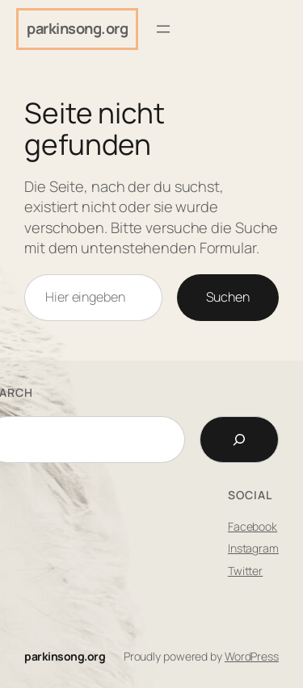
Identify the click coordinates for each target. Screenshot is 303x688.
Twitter (245, 570)
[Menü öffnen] (163, 29)
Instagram (253, 548)
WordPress (252, 656)
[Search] (239, 439)
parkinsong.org (77, 28)
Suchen (228, 297)
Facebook (252, 526)
